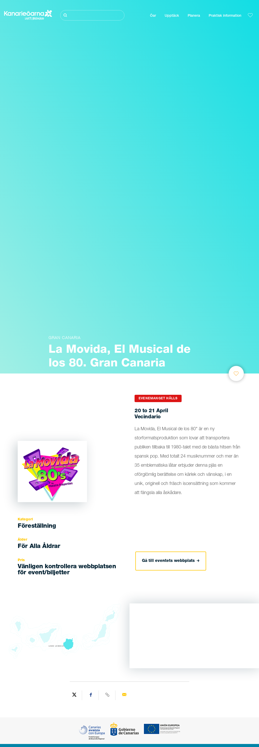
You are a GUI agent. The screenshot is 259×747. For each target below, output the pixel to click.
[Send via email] (124, 695)
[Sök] (92, 15)
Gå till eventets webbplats (171, 561)
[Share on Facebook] (91, 695)
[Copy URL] (108, 695)
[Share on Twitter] (74, 695)
